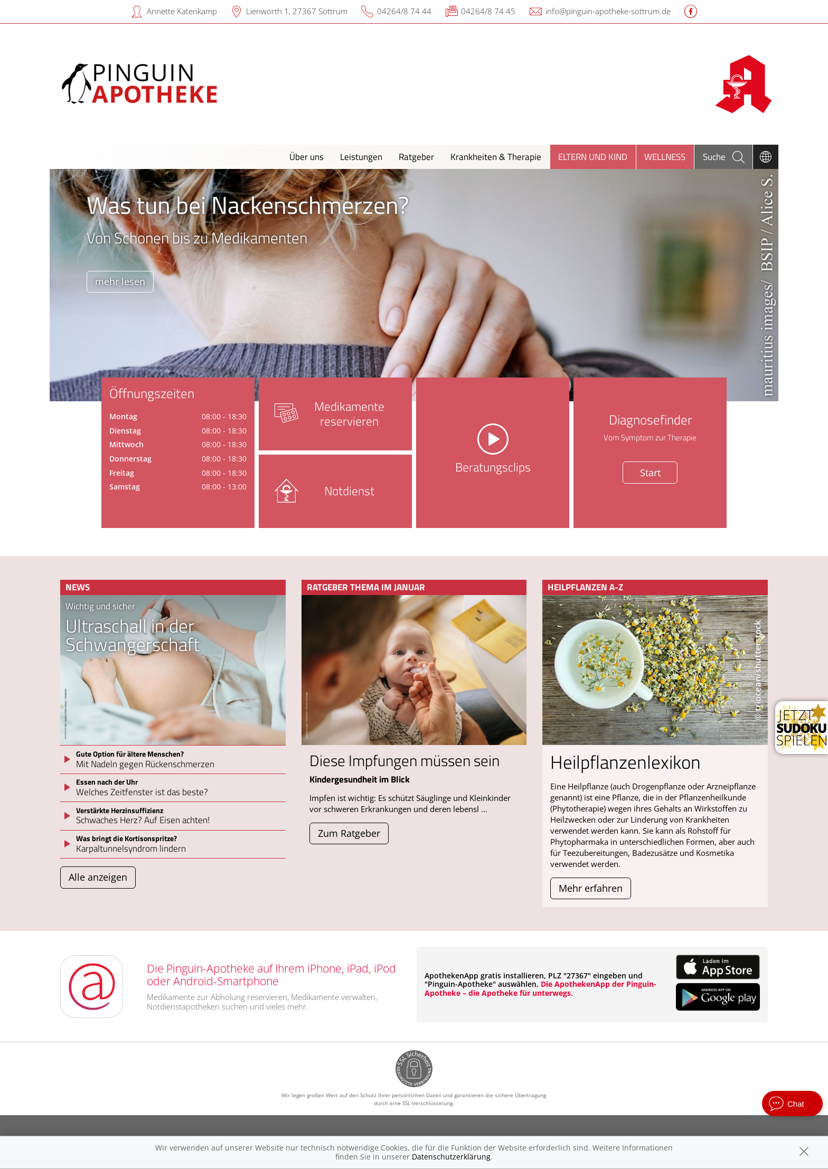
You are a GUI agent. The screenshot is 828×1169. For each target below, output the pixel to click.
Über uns (306, 156)
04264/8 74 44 (404, 11)
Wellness (664, 156)
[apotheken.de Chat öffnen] (792, 1103)
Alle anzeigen (98, 877)
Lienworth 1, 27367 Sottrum (296, 11)
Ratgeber (416, 156)
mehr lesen (120, 281)
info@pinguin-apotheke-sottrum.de (608, 11)
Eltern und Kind (592, 156)
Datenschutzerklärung (451, 1157)
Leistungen (361, 156)
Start (650, 472)
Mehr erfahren (591, 888)
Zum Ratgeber (349, 833)
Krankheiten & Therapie (495, 156)
